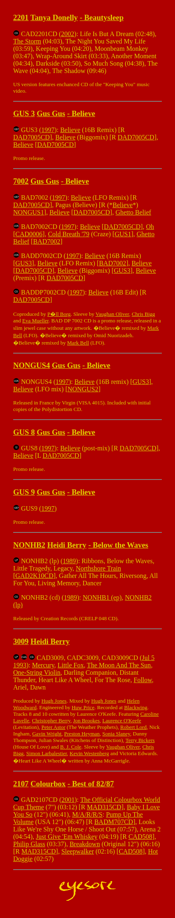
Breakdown (85, 843)
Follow (142, 679)
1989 (69, 560)
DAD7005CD (31, 137)
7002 (20, 181)
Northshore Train (98, 568)
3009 (20, 641)
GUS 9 (24, 492)
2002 (67, 33)
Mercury (43, 665)
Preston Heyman (82, 734)
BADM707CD (113, 821)
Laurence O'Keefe (122, 720)
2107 (20, 783)
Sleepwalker (77, 851)
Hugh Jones (54, 701)
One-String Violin (37, 672)
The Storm (27, 41)
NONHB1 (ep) (102, 597)
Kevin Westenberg (89, 753)
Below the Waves (120, 545)
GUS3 (23, 263)
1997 (47, 129)
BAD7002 (46, 241)
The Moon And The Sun (119, 665)
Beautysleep (104, 17)
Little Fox (71, 665)
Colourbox (47, 783)
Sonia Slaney (116, 734)
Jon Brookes (86, 720)
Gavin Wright (46, 734)
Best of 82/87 (93, 783)
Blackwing (135, 707)
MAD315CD (104, 807)
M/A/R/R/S (87, 814)
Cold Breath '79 (68, 234)
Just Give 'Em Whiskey (67, 836)
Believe (83, 113)
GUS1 (122, 234)
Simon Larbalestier (46, 753)
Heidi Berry (66, 545)
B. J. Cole (70, 747)
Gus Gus (51, 113)
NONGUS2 (83, 389)
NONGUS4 (31, 365)
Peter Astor (53, 727)
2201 (20, 17)
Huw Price (83, 707)
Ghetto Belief (133, 212)
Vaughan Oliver (112, 314)
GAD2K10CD (34, 575)
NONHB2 (29, 545)
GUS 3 (24, 113)
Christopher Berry (51, 720)
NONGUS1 (28, 212)
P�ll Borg (58, 314)
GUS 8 (24, 432)
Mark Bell (78, 343)
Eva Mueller (35, 320)
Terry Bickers (140, 740)
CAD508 (140, 836)
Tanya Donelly (54, 17)
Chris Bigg (143, 314)
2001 (68, 799)
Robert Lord (133, 727)
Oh (150, 226)
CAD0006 (28, 234)
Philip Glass (29, 843)
